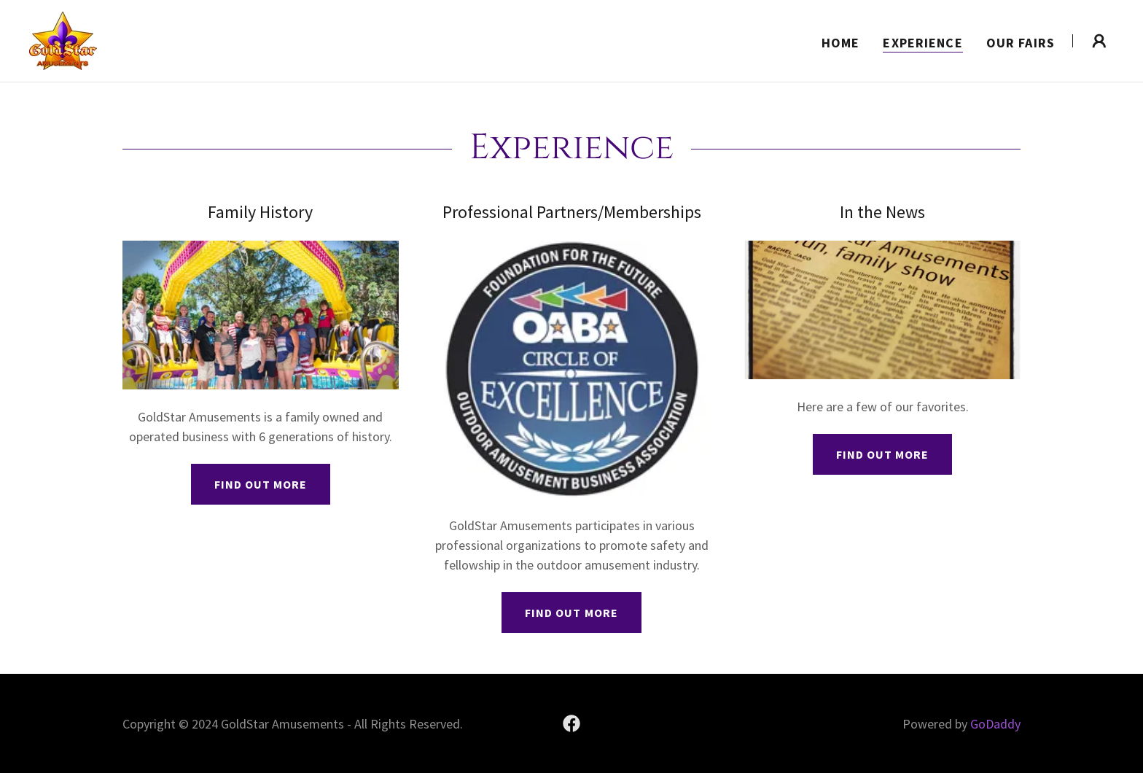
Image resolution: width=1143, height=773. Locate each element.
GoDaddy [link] (995, 723)
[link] (63, 39)
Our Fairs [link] (1020, 42)
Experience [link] (922, 42)
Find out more (260, 484)
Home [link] (841, 42)
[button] (1099, 40)
